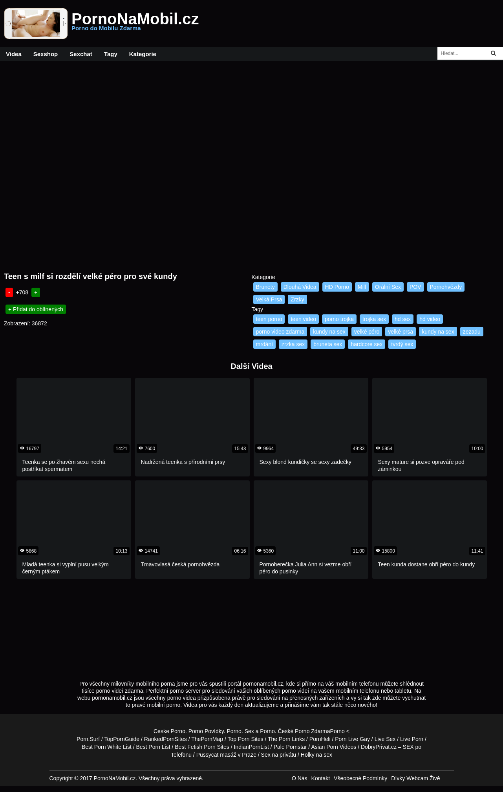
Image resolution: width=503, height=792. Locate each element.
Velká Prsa (269, 299)
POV (415, 287)
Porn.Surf (88, 739)
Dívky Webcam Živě (415, 778)
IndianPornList (251, 747)
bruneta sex (327, 344)
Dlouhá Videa (300, 287)
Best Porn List (153, 747)
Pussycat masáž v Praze (226, 755)
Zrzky (297, 299)
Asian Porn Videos (333, 747)
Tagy (110, 54)
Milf (362, 287)
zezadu (472, 331)
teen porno (269, 319)
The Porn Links (286, 739)
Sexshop (45, 54)
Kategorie (142, 54)
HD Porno (337, 287)
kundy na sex (329, 331)
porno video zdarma (280, 331)
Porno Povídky (206, 731)
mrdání (264, 344)
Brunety (265, 287)
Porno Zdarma (312, 731)
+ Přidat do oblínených (35, 309)
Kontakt (320, 778)
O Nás (299, 778)
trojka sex (374, 319)
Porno (234, 731)
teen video (303, 319)
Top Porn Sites (245, 739)
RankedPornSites (165, 739)
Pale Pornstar (290, 747)
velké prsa (400, 331)
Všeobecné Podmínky (360, 778)
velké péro (367, 331)
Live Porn (411, 739)
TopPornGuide (122, 739)
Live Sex (385, 739)
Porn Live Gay (352, 739)
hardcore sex (366, 344)
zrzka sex (293, 344)
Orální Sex (388, 287)
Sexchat (81, 54)
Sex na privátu (278, 755)
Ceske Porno (169, 731)
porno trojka (339, 319)
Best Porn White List (107, 747)
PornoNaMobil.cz (135, 23)
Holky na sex (316, 755)
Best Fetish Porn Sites (202, 747)
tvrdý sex (402, 344)
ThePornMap (207, 739)
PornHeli (320, 739)
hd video (429, 319)
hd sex (403, 319)
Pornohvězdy (446, 287)
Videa (14, 54)
